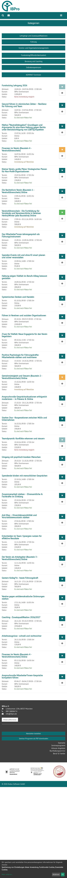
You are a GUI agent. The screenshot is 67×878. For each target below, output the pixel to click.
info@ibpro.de (11, 714)
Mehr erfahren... (7, 874)
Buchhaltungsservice (57, 751)
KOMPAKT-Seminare (33, 75)
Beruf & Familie (59, 753)
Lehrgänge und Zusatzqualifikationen (33, 36)
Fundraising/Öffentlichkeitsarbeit (33, 55)
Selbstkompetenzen (33, 67)
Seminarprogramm (58, 745)
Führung (33, 42)
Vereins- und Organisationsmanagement (34, 48)
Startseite (61, 743)
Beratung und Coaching (33, 61)
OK (63, 874)
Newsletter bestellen (33, 733)
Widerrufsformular (9, 720)
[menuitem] (3, 15)
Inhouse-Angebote (58, 748)
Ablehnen (56, 874)
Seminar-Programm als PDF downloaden (33, 738)
